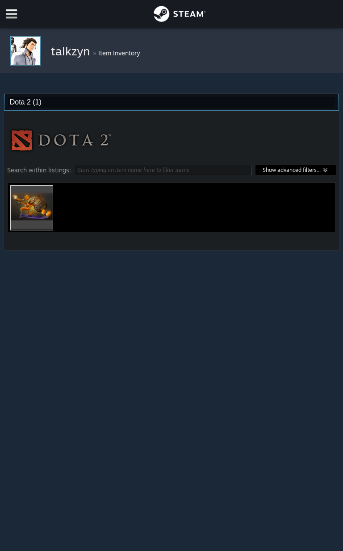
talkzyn (72, 51)
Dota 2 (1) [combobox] (26, 102)
